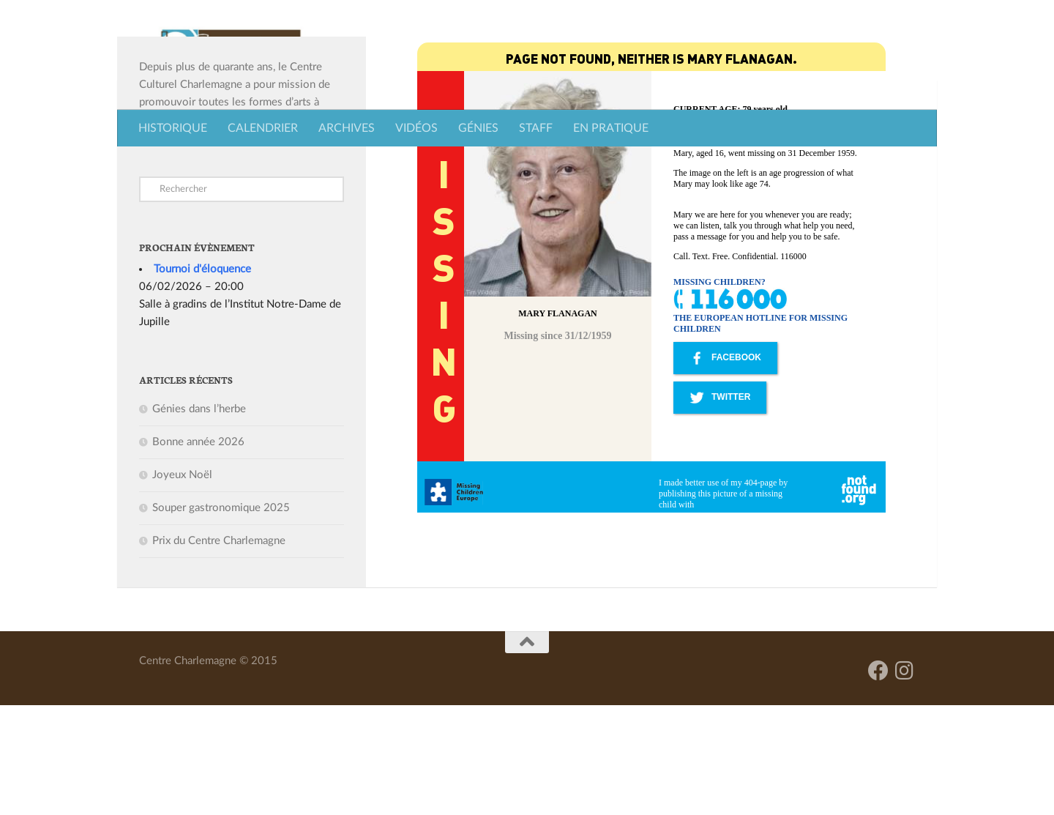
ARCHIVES (346, 128)
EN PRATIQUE (611, 128)
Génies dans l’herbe (199, 518)
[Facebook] (878, 780)
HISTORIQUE (172, 128)
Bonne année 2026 (198, 551)
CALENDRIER (263, 128)
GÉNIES (478, 128)
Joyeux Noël (182, 584)
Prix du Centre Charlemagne (218, 650)
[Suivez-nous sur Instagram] (904, 780)
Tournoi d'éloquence (202, 378)
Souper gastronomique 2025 (221, 617)
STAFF (536, 128)
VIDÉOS (416, 128)
